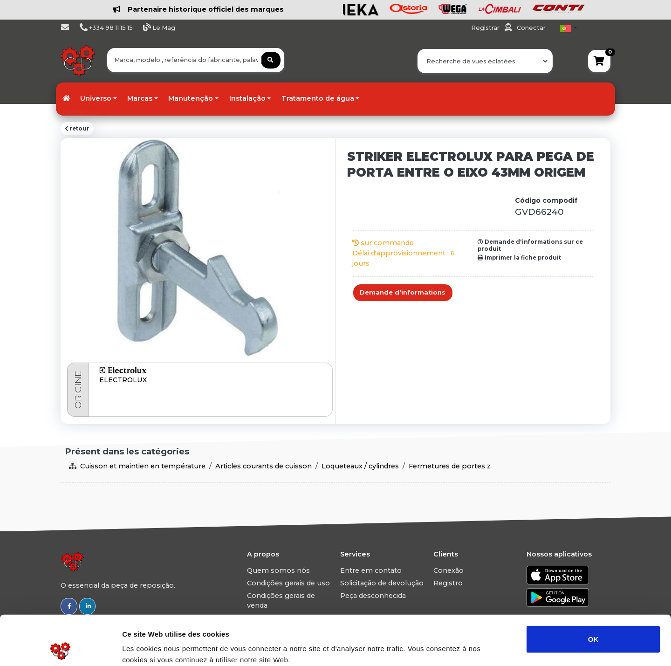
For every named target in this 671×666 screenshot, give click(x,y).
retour (77, 128)
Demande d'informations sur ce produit (530, 245)
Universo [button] (95, 98)
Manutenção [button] (190, 98)
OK (593, 589)
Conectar (531, 27)
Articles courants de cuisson (263, 466)
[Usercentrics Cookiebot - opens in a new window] (60, 648)
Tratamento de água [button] (317, 98)
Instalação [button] (247, 98)
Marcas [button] (139, 98)
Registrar (486, 27)
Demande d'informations (402, 292)
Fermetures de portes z (450, 466)
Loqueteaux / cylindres (360, 466)
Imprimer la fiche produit (519, 257)
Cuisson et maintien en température (142, 466)
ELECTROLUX (123, 380)
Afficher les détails (513, 648)
